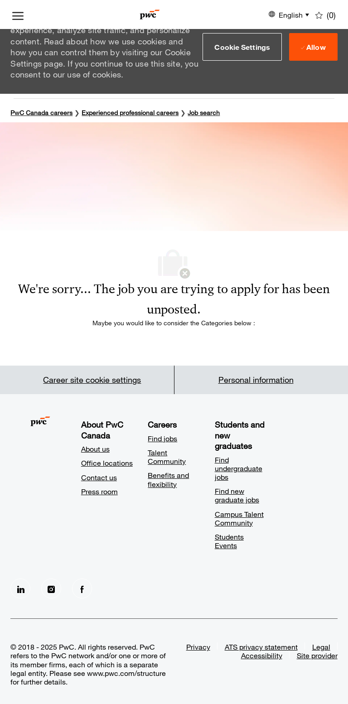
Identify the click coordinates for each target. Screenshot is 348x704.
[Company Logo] (149, 14)
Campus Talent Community (239, 518)
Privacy (198, 646)
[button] (242, 46)
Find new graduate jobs (237, 495)
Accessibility (261, 655)
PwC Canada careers (41, 112)
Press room (99, 491)
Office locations (107, 462)
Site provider (317, 655)
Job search (204, 112)
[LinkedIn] (20, 588)
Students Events (229, 541)
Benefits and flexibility (168, 479)
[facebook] (82, 588)
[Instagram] (51, 588)
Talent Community (167, 456)
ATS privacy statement (261, 646)
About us (95, 448)
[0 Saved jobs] (325, 14)
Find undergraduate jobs (238, 468)
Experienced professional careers (130, 112)
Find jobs (162, 438)
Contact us (99, 477)
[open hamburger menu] (18, 14)
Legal (321, 646)
